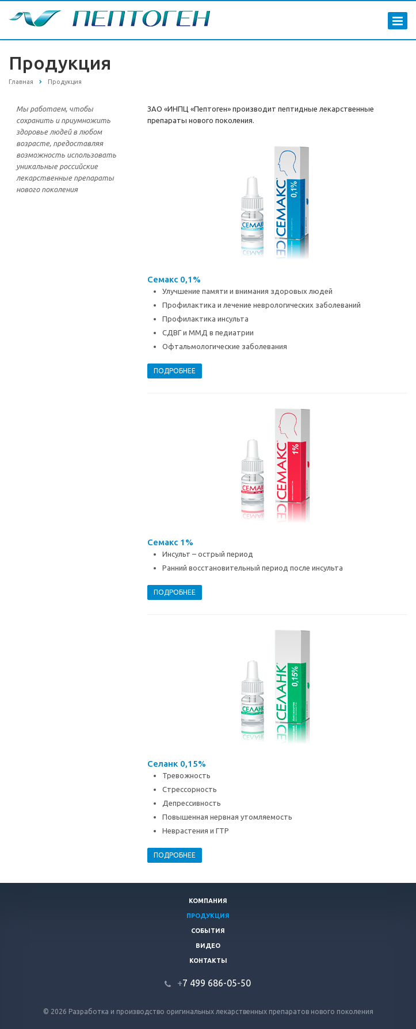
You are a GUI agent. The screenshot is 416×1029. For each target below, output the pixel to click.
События (208, 930)
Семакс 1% (170, 542)
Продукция (208, 915)
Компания (208, 900)
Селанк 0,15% (176, 763)
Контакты (208, 960)
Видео (208, 945)
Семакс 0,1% (174, 279)
